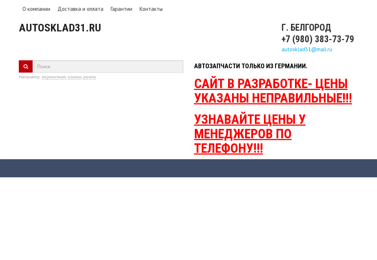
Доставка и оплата (80, 8)
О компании (36, 8)
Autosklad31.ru (60, 27)
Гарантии (121, 8)
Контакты (151, 8)
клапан (74, 76)
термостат (54, 76)
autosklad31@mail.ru (307, 49)
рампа (89, 76)
